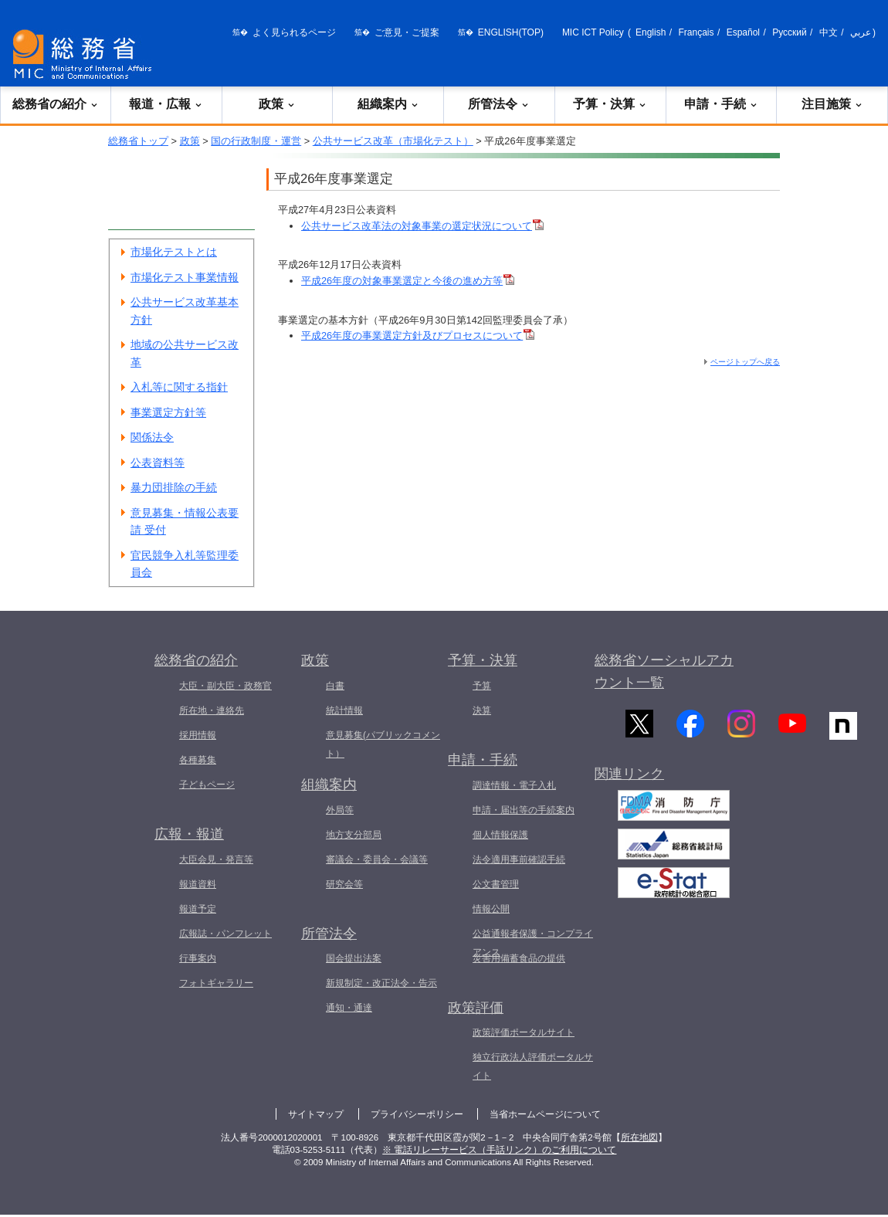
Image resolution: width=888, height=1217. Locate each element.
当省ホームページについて (545, 1114)
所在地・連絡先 (211, 710)
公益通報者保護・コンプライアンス (533, 943)
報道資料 (197, 884)
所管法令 (499, 103)
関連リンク (629, 780)
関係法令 (152, 437)
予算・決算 (610, 103)
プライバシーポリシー (417, 1114)
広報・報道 (189, 834)
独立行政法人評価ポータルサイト (533, 1066)
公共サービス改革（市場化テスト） (393, 141)
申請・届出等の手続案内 (523, 810)
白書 (335, 685)
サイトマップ (316, 1114)
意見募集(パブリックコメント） (383, 744)
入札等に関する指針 (179, 387)
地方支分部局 (353, 834)
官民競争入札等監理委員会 (184, 564)
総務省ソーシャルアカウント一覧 (664, 671)
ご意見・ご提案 (407, 32)
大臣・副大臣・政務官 (225, 685)
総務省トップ (138, 141)
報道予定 (197, 908)
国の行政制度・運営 (256, 141)
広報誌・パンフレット (225, 933)
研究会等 (344, 884)
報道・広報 (166, 103)
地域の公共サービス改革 (184, 353)
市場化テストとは (173, 252)
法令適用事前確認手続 (519, 859)
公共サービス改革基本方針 (184, 311)
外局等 (340, 810)
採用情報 (197, 735)
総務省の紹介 (55, 103)
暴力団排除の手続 (173, 487)
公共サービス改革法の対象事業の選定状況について (422, 226)
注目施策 (832, 103)
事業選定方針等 (168, 412)
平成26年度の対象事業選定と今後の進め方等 (407, 280)
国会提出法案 (353, 958)
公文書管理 (496, 884)
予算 (482, 685)
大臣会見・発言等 (216, 859)
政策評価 (475, 1007)
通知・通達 (349, 1007)
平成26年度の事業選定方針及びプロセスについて (417, 335)
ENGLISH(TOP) (511, 32)
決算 (482, 710)
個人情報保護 (500, 834)
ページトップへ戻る (745, 362)
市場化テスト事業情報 (184, 277)
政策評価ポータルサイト (523, 1032)
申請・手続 (721, 103)
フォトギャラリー (216, 983)
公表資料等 (157, 462)
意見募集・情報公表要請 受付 (184, 522)
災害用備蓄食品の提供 (519, 958)
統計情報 (344, 710)
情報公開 (491, 908)
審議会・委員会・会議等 (377, 859)
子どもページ (207, 784)
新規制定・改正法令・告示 (381, 983)
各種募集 (197, 759)
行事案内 (197, 958)
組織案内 (388, 103)
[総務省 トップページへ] (85, 54)
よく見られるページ (294, 32)
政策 (277, 103)
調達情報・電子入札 (514, 785)
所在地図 (639, 1137)
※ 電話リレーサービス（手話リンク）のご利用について (499, 1149)
